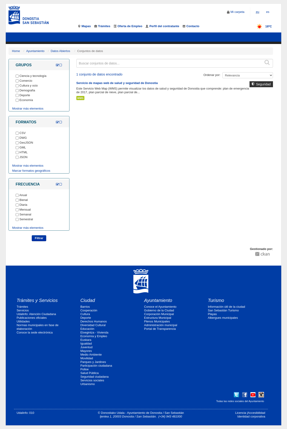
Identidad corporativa (251, 416)
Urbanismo (87, 384)
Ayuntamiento (35, 51)
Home (16, 51)
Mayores (86, 351)
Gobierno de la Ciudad (159, 310)
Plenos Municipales (157, 321)
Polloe (84, 369)
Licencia (240, 413)
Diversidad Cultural (93, 325)
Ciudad (87, 300)
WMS (80, 98)
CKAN (262, 253)
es (267, 12)
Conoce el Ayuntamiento (160, 306)
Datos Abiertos (60, 51)
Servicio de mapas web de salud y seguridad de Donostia (117, 83)
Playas (212, 314)
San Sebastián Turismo (223, 310)
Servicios (23, 310)
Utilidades (23, 321)
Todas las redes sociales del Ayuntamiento (240, 401)
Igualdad (86, 343)
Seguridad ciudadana (94, 376)
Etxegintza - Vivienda (94, 332)
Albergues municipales (223, 317)
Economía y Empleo (93, 336)
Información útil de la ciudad (226, 306)
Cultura (85, 314)
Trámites (22, 306)
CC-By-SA (231, 252)
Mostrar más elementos (27, 108)
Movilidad (86, 358)
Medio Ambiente (91, 354)
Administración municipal (160, 325)
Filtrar (39, 238)
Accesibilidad (256, 413)
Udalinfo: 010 (25, 413)
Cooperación (88, 310)
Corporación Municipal (159, 314)
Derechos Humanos (93, 321)
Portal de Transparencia (160, 328)
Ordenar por (212, 75)
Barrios (85, 306)
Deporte (85, 317)
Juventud (86, 347)
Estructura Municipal (157, 317)
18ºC (263, 26)
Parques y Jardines (93, 362)
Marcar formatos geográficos (31, 170)
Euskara (85, 340)
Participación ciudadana (96, 365)
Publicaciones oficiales (32, 317)
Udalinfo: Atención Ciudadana (36, 314)
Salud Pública (89, 373)
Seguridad (261, 84)
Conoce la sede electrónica (35, 332)
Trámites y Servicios (37, 300)
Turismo (216, 300)
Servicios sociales (92, 380)
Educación (87, 328)
